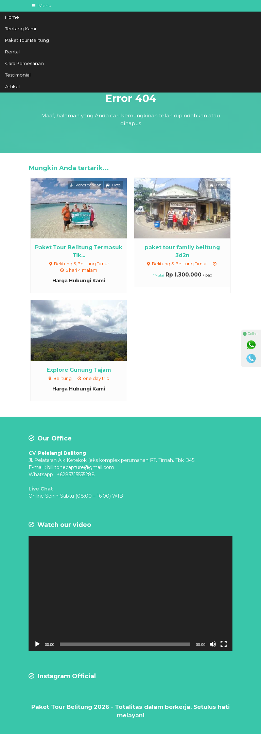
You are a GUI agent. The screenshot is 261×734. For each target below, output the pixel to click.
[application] (130, 593)
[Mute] (212, 644)
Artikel (12, 86)
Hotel (114, 185)
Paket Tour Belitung (27, 40)
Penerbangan (85, 185)
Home (12, 17)
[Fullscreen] (223, 644)
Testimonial (18, 75)
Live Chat (41, 489)
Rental (12, 51)
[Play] (37, 644)
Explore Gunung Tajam (79, 370)
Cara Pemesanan (24, 63)
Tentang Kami (20, 28)
